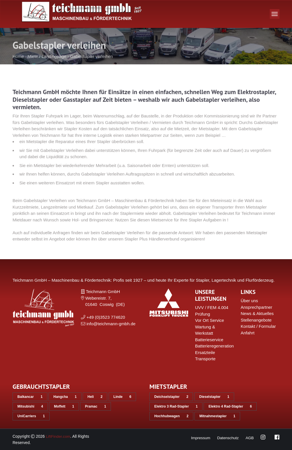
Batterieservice (209, 339)
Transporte (205, 358)
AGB (249, 437)
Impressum (199, 437)
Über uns (249, 300)
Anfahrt (247, 332)
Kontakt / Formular (258, 326)
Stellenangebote (256, 320)
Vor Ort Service (209, 320)
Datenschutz (227, 437)
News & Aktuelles (257, 313)
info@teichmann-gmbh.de (110, 323)
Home (18, 64)
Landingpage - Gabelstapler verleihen (77, 64)
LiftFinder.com (58, 436)
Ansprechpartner (256, 307)
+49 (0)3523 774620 (105, 317)
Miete (33, 64)
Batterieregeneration (214, 345)
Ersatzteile (205, 352)
